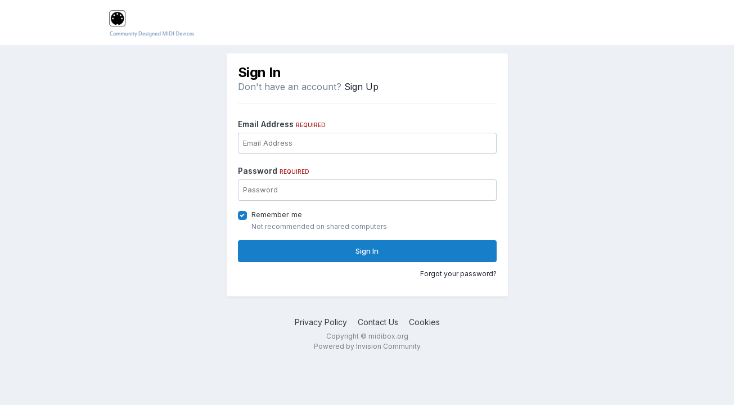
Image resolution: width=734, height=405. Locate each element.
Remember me (276, 214)
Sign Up (361, 86)
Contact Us (378, 322)
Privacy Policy (321, 322)
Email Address (282, 124)
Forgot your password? (458, 273)
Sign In (367, 250)
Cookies (424, 322)
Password (273, 171)
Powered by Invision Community (367, 346)
